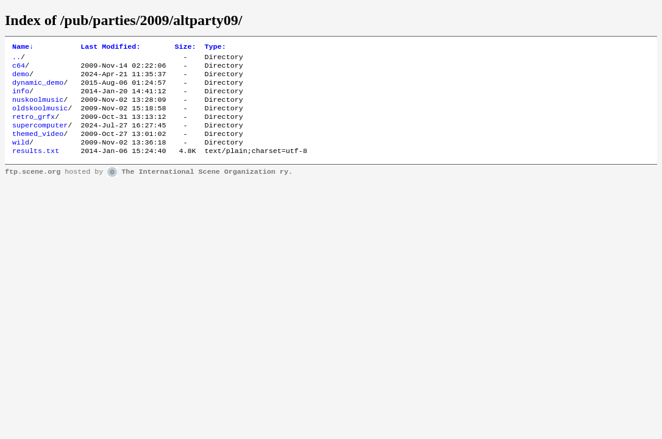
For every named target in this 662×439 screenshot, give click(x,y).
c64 (18, 69)
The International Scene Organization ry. (207, 188)
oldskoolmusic (40, 118)
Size (185, 47)
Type (215, 47)
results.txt (35, 166)
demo (20, 79)
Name (23, 47)
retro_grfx (33, 127)
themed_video (37, 147)
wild (20, 157)
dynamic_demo (37, 88)
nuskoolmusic (37, 108)
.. (16, 59)
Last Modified (110, 47)
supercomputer (40, 137)
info (20, 98)
